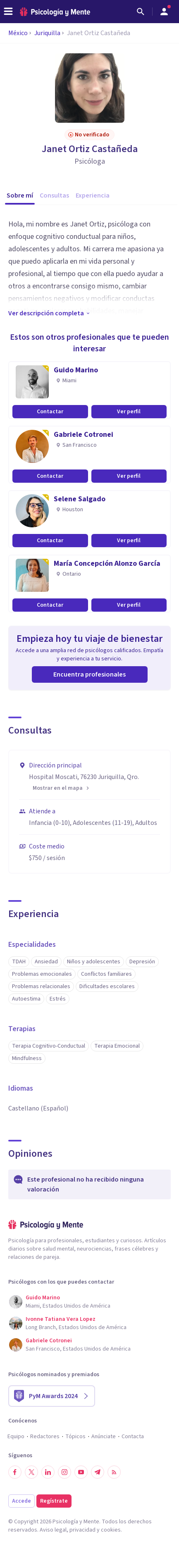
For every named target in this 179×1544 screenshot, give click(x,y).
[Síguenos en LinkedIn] (48, 1472)
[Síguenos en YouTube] (81, 1472)
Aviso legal (53, 1530)
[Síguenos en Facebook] (14, 1472)
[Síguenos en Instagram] (64, 1472)
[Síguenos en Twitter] (31, 1472)
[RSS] (114, 1472)
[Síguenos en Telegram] (97, 1472)
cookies (111, 1530)
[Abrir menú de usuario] (164, 11)
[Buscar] (140, 11)
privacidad (82, 1530)
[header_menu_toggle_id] (8, 11)
